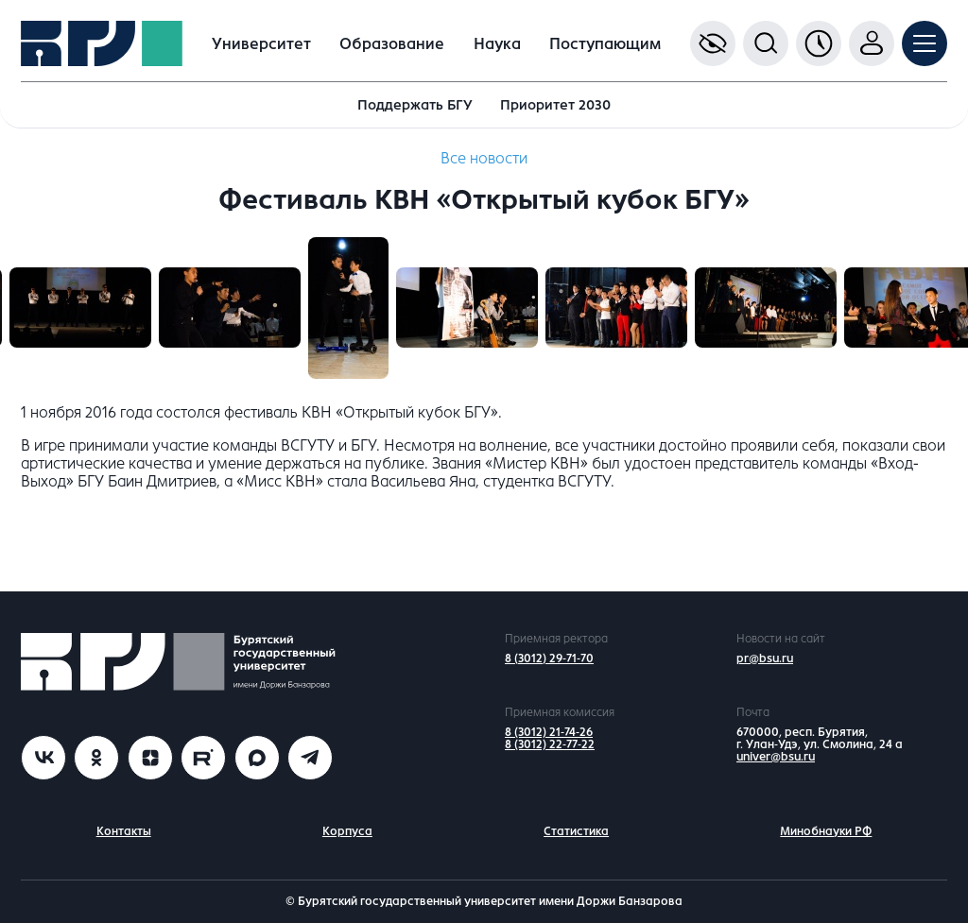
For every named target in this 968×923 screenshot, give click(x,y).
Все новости (484, 158)
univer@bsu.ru (775, 756)
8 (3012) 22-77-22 (550, 744)
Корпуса (347, 831)
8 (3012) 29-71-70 (549, 658)
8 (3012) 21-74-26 (549, 732)
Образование (391, 44)
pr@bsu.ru (764, 658)
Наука (497, 44)
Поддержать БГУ (415, 104)
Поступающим (605, 44)
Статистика (576, 831)
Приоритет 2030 (555, 104)
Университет (261, 44)
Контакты (123, 831)
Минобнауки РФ (826, 831)
